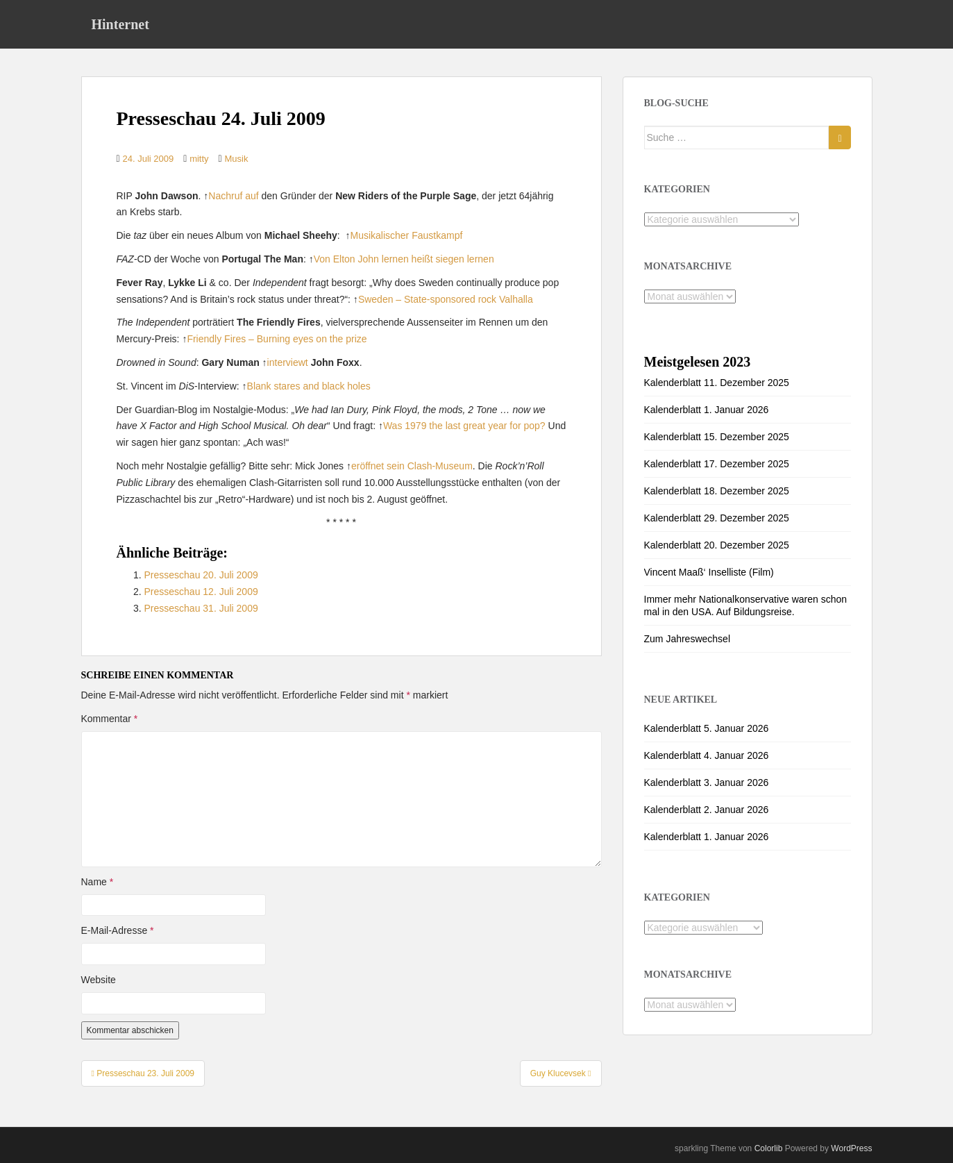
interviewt (287, 362)
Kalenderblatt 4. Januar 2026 (706, 755)
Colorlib (768, 1148)
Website (98, 979)
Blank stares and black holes (309, 386)
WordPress (851, 1148)
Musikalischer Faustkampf (406, 235)
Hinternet (120, 24)
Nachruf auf (233, 195)
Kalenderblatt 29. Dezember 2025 (716, 518)
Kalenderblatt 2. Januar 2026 (706, 809)
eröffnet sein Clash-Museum (412, 465)
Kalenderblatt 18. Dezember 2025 (716, 490)
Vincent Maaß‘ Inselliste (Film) (709, 572)
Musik (236, 158)
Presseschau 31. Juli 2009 (201, 608)
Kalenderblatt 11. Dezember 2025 (716, 382)
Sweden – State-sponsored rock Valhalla (445, 299)
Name (97, 881)
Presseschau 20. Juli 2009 (201, 574)
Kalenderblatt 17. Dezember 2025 (716, 463)
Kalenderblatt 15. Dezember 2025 (716, 436)
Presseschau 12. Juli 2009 (201, 591)
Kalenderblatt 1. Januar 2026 (706, 409)
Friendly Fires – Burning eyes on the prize (276, 338)
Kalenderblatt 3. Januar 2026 (706, 782)
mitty (198, 158)
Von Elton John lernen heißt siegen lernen (404, 259)
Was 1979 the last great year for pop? (464, 425)
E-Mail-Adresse (117, 930)
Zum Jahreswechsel (687, 638)
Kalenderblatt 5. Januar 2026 (706, 728)
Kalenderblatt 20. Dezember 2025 (716, 545)
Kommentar (109, 718)
